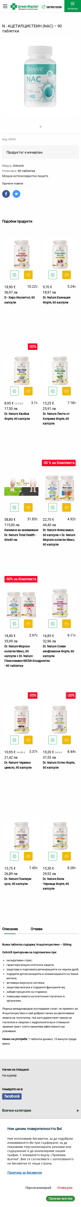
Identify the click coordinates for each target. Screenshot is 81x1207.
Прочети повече (14, 183)
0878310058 (54, 7)
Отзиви (36, 929)
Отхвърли (64, 1188)
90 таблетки (26, 171)
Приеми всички (60, 1198)
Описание (10, 929)
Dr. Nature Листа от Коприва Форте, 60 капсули (56, 418)
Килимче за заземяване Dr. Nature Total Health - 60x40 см (21, 534)
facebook (11, 1096)
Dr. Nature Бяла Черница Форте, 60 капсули (56, 883)
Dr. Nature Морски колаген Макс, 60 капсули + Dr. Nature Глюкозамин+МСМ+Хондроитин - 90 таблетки (27, 656)
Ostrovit (18, 165)
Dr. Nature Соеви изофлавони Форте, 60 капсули (58, 651)
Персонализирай (38, 1188)
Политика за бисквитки (24, 1173)
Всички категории (16, 1110)
